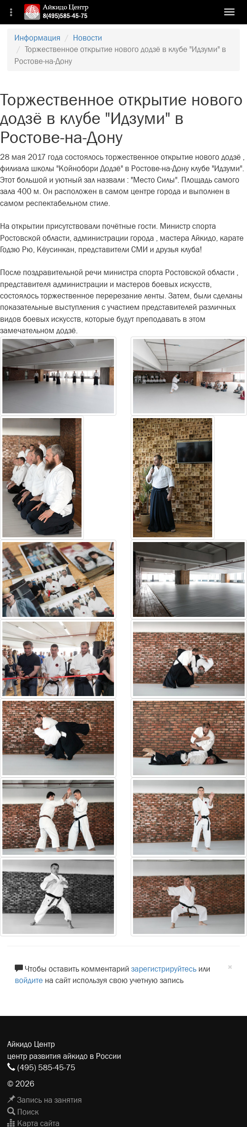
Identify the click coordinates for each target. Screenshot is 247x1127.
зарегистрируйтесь (163, 969)
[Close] (230, 968)
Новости (87, 38)
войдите (29, 980)
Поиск (23, 1112)
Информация (37, 38)
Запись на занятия (44, 1100)
